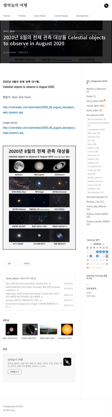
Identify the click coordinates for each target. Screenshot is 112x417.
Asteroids (93, 155)
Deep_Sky (94, 170)
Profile (21, 15)
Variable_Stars (95, 181)
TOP (106, 407)
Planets (93, 147)
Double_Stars (95, 177)
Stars (91, 173)
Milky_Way (94, 133)
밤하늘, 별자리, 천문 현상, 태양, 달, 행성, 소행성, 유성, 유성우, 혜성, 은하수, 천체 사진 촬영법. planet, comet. (35, 364)
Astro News (40, 15)
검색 (100, 6)
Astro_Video (94, 110)
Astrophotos (95, 115)
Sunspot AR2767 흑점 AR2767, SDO (22, 300)
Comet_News (96, 105)
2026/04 (97, 243)
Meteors (93, 159)
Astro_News (12, 278)
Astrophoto (82, 15)
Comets (93, 151)
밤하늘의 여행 (15, 6)
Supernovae (94, 185)
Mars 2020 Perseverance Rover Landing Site (27, 283)
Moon (92, 144)
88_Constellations (97, 119)
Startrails (93, 136)
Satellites (94, 188)
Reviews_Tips (95, 201)
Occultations (94, 166)
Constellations (96, 129)
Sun (91, 140)
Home (6, 15)
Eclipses (93, 162)
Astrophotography (97, 196)
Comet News (61, 15)
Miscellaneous (96, 192)
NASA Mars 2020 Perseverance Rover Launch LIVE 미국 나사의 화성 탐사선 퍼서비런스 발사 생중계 (33, 295)
